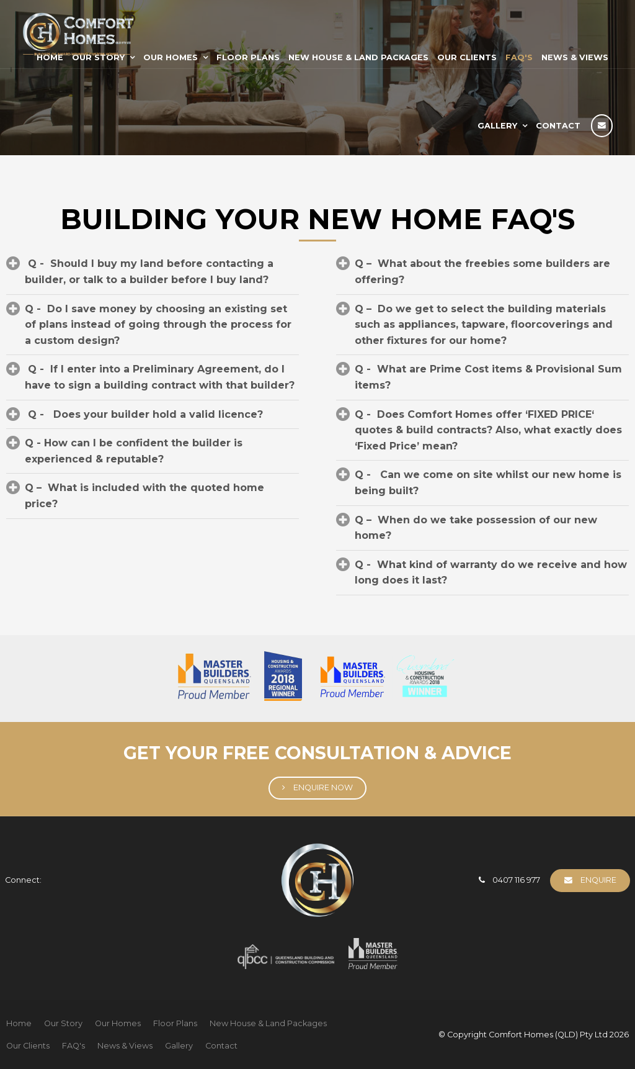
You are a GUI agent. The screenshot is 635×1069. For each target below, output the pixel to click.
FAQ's (519, 57)
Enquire (598, 880)
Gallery (497, 125)
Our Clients (467, 57)
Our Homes (170, 57)
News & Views (574, 57)
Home (19, 1023)
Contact (558, 125)
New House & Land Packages (358, 57)
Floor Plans (248, 57)
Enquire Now (323, 787)
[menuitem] (19, 1024)
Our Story (63, 1023)
